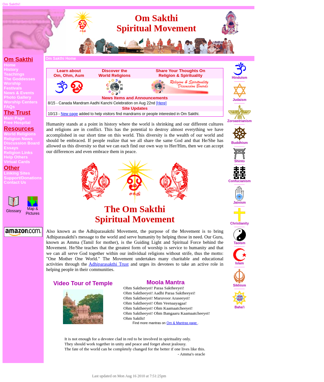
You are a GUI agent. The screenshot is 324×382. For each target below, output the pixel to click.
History (11, 69)
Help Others (16, 157)
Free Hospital (17, 122)
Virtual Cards (17, 161)
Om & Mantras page (181, 323)
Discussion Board (22, 143)
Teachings (14, 74)
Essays (11, 147)
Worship (12, 83)
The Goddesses (19, 79)
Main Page (14, 118)
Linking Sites (17, 173)
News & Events (19, 92)
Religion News (18, 138)
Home (10, 65)
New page (69, 114)
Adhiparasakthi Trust (108, 264)
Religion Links (18, 152)
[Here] (161, 103)
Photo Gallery (17, 97)
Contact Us (15, 182)
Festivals (13, 88)
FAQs (9, 106)
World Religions (20, 134)
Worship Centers (20, 102)
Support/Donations (23, 178)
